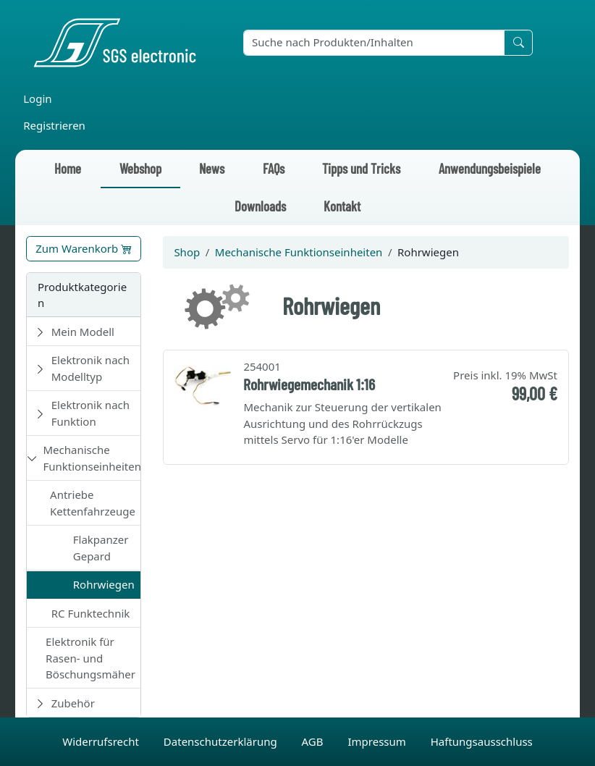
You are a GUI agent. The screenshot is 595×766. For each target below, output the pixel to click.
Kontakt (342, 206)
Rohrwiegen (104, 584)
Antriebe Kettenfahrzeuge (92, 502)
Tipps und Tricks (361, 168)
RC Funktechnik (90, 613)
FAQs (273, 168)
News (211, 168)
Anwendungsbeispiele (490, 168)
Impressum (377, 741)
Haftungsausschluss (482, 741)
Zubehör (73, 703)
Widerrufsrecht (102, 741)
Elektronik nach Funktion (90, 413)
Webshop (140, 168)
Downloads (260, 206)
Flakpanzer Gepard (101, 547)
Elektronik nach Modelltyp (90, 368)
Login (37, 98)
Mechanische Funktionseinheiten (92, 458)
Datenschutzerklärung (222, 741)
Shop (187, 252)
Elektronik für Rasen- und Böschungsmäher (90, 657)
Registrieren (54, 125)
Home (67, 168)
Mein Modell (82, 331)
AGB (314, 741)
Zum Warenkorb (83, 248)
